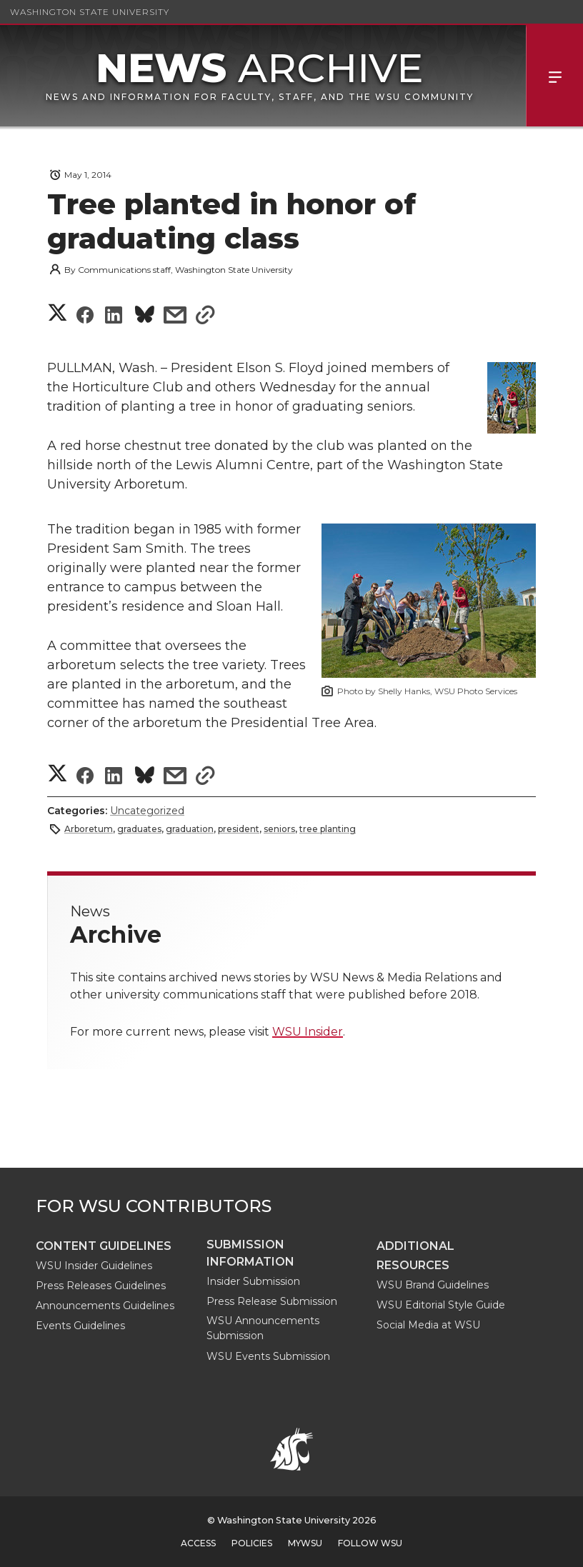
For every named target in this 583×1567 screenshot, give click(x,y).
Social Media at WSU (428, 1324)
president (238, 828)
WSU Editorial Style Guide (441, 1304)
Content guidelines (103, 1246)
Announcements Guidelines (105, 1305)
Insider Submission (253, 1281)
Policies (251, 1543)
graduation (190, 828)
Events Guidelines (80, 1325)
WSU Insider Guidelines (94, 1265)
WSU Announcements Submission (262, 1328)
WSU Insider (307, 1031)
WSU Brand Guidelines (433, 1284)
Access (198, 1543)
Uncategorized (147, 810)
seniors (279, 828)
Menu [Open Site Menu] (554, 75)
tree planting (327, 828)
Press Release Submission (271, 1301)
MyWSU (305, 1543)
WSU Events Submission (268, 1356)
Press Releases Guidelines (101, 1285)
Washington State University (89, 11)
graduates (139, 828)
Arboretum (88, 828)
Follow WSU (370, 1543)
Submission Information (250, 1253)
